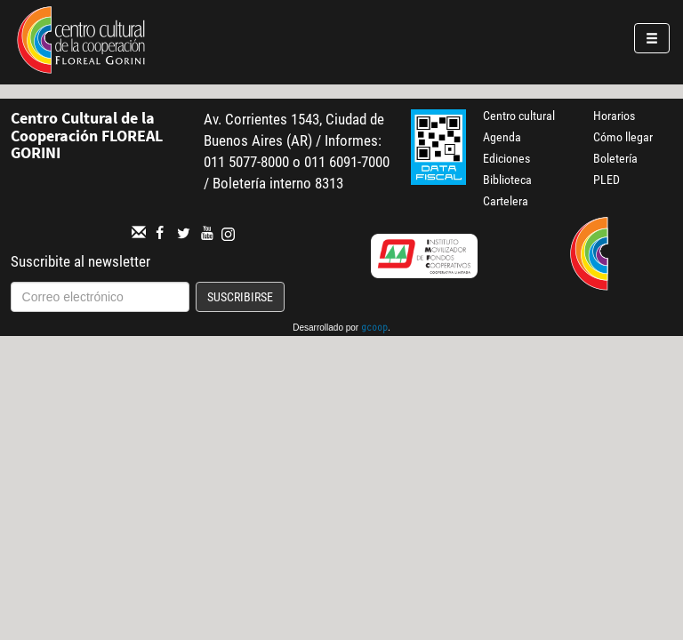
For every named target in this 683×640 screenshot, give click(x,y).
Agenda (502, 137)
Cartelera (505, 201)
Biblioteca (507, 179)
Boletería (615, 158)
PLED (606, 179)
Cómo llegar (623, 137)
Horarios (614, 115)
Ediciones (506, 158)
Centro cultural (519, 115)
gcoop (374, 328)
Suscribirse (240, 297)
